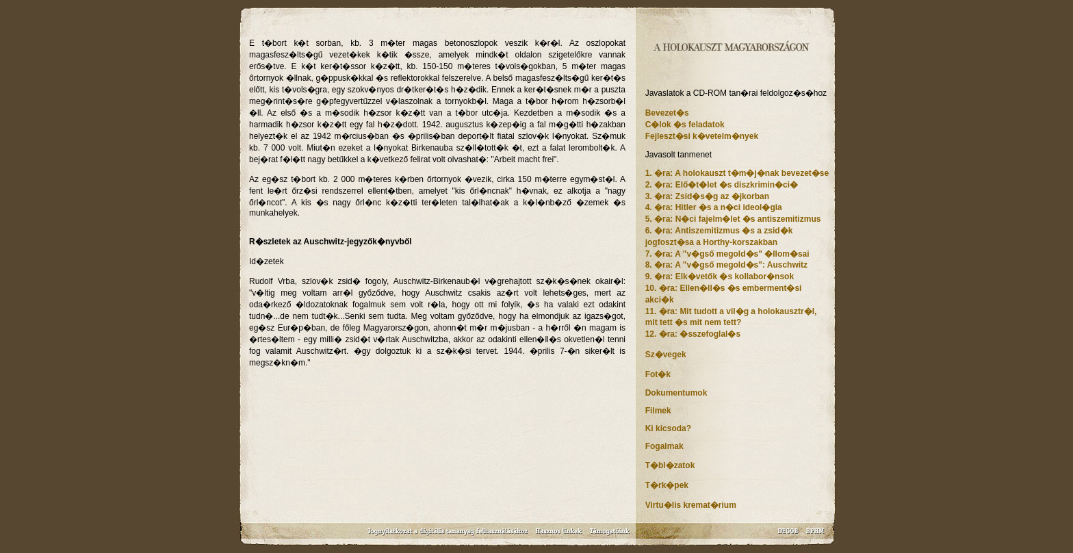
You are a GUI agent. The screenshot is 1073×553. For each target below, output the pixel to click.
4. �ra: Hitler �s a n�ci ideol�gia (713, 207)
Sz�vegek (665, 354)
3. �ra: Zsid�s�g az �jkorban (707, 196)
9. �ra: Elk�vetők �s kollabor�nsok (719, 276)
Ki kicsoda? (668, 428)
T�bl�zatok (670, 465)
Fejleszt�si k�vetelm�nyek (701, 136)
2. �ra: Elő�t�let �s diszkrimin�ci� (721, 185)
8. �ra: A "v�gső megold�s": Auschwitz (726, 265)
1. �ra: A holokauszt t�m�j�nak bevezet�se (737, 173)
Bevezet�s (667, 113)
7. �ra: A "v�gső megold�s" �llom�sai (727, 254)
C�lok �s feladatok (685, 124)
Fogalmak (664, 446)
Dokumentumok (676, 393)
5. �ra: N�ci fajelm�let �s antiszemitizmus (733, 219)
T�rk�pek (666, 485)
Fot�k (658, 374)
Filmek (658, 410)
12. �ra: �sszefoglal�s (692, 334)
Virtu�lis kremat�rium (690, 505)
